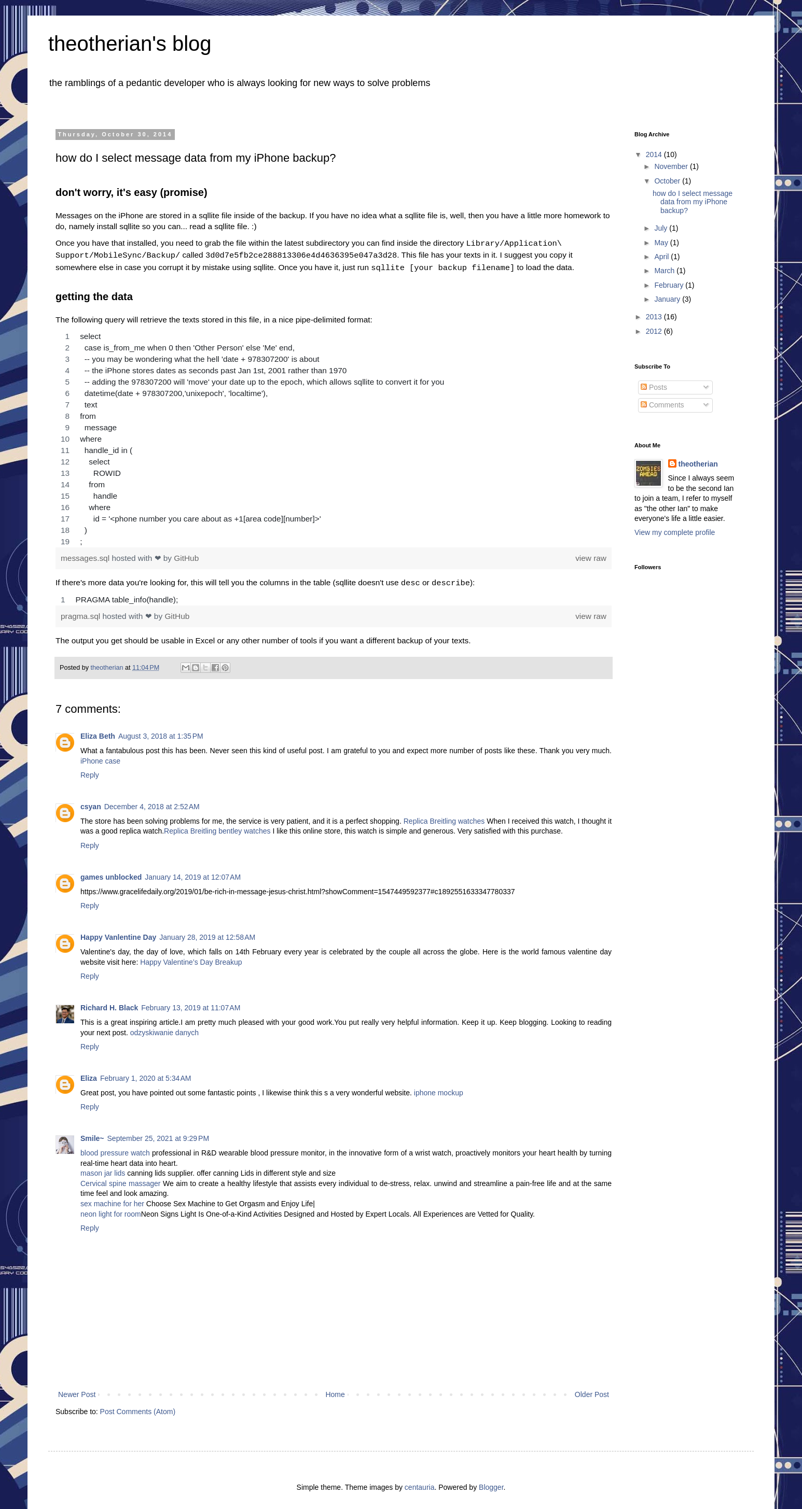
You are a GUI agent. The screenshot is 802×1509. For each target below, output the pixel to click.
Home (334, 1390)
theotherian (698, 464)
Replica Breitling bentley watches (217, 827)
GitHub (186, 555)
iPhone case (100, 757)
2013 (655, 317)
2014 (655, 154)
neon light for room (110, 1210)
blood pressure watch (115, 1149)
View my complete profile (674, 532)
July (661, 228)
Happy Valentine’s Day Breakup (191, 958)
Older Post (592, 1390)
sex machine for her (112, 1199)
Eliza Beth (97, 732)
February (669, 285)
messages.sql (86, 555)
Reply (89, 771)
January (668, 299)
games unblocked (111, 873)
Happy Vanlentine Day (118, 933)
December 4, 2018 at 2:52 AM (152, 802)
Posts (654, 387)
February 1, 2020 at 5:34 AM (145, 1074)
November (671, 166)
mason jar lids (102, 1169)
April (662, 256)
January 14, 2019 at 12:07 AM (193, 873)
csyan (90, 802)
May (662, 242)
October (668, 181)
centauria (420, 1483)
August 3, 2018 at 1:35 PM (160, 732)
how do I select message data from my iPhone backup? (692, 202)
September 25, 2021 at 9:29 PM (158, 1134)
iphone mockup (438, 1088)
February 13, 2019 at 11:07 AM (190, 1003)
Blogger (491, 1483)
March (665, 270)
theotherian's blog (130, 43)
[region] (334, 436)
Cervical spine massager (120, 1179)
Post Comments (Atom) (137, 1407)
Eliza (88, 1074)
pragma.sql (81, 612)
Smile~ (92, 1134)
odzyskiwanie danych (164, 1028)
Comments (662, 405)
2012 (655, 331)
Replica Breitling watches (444, 817)
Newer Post (76, 1390)
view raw (590, 555)
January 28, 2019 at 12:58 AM (207, 933)
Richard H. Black (109, 1003)
